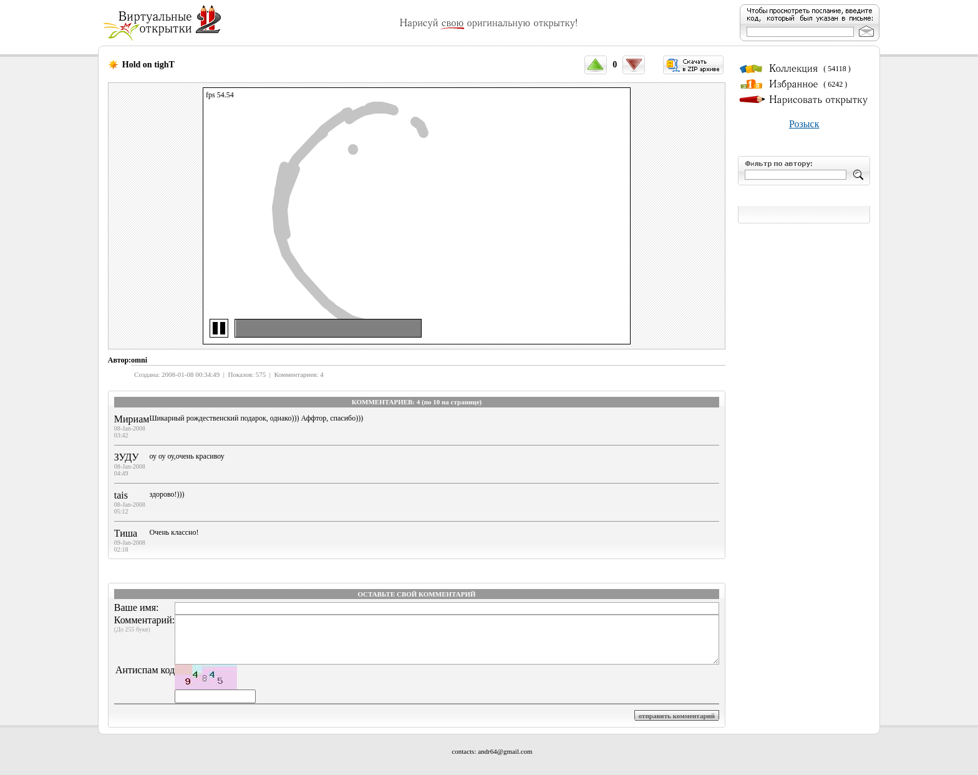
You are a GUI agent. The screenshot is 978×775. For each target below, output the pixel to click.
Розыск (804, 124)
